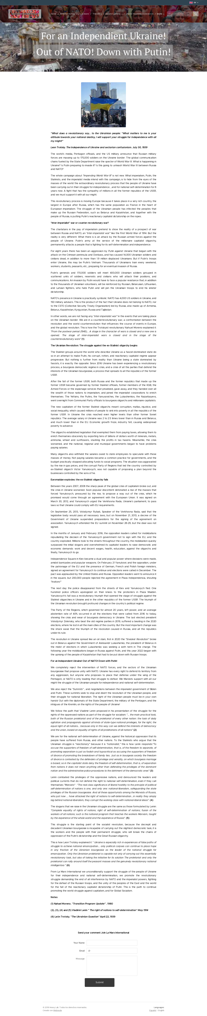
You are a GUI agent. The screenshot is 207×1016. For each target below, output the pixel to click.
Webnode (57, 1010)
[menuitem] (56, 14)
